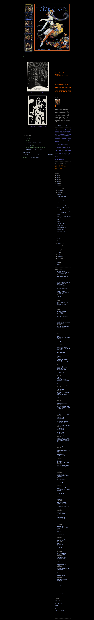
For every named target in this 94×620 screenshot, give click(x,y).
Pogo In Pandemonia (61, 557)
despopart (59, 411)
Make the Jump (60, 229)
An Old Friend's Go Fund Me (62, 277)
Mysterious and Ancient (62, 227)
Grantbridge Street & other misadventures (63, 587)
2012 (58, 187)
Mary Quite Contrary (61, 502)
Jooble (56, 605)
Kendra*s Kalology (61, 539)
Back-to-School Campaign (62, 384)
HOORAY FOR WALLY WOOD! (63, 406)
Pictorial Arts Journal (61, 474)
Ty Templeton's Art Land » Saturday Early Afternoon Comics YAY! (62, 423)
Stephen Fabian (30, 131)
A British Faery (60, 469)
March (59, 254)
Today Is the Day (60, 581)
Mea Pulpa (59, 219)
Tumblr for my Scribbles (61, 540)
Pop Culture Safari (61, 271)
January (59, 258)
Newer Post (25, 154)
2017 (58, 177)
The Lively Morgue (61, 432)
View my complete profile (61, 125)
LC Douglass (29, 145)
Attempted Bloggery (61, 311)
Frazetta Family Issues (61, 446)
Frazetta (58, 444)
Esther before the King (61, 518)
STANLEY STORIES (61, 352)
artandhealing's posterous (63, 366)
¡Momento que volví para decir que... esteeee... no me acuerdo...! (63, 564)
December (60, 188)
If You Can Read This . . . (62, 233)
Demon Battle (60, 240)
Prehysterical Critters (61, 558)
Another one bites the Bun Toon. (63, 425)
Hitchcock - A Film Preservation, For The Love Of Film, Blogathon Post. (63, 575)
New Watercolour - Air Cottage (63, 462)
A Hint (58, 235)
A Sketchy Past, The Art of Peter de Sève (63, 507)
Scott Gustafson (58, 608)
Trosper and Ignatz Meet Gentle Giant (62, 360)
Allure (58, 572)
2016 (58, 179)
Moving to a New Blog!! (61, 466)
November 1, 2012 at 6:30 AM (34, 149)
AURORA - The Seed (61, 373)
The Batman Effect (60, 418)
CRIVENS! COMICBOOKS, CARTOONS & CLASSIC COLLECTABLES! (62, 290)
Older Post (50, 154)
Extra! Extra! (60, 236)
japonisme (59, 543)
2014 (58, 183)
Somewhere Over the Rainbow (63, 205)
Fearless (59, 238)
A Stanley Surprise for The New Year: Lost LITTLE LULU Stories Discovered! (63, 355)
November (60, 190)
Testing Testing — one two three (64, 200)
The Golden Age (60, 593)
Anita (27, 138)
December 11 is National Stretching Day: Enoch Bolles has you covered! (63, 348)
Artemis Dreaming (61, 372)
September (60, 243)
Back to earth (60, 561)
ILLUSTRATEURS (60, 534)
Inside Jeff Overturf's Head (63, 465)
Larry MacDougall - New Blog (63, 568)
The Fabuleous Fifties (61, 330)
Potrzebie (59, 531)
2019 (58, 175)
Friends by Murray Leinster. (62, 550)
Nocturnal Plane (60, 225)
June (59, 248)
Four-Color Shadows (61, 388)
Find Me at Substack (61, 343)
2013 (58, 185)
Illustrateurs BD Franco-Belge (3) (63, 536)
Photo (58, 399)
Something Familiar (60, 509)
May (59, 250)
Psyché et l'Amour (61, 231)
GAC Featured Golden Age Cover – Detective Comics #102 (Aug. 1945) (63, 440)
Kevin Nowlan (60, 512)
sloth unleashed (60, 296)
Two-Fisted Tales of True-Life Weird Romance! (63, 548)
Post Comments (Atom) (34, 157)
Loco (58, 214)
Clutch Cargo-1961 (60, 389)
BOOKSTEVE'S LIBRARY (62, 276)
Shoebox (59, 591)
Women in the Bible (61, 517)
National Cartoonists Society (61, 607)
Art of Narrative (60, 454)
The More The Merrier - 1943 (62, 495)
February (60, 256)
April (59, 252)
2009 (58, 264)
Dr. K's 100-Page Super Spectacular (62, 580)
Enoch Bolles (60, 346)
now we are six (60, 544)
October (59, 192)
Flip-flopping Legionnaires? (62, 403)
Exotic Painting (60, 498)
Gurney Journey (60, 341)
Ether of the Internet (61, 554)
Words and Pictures (61, 479)
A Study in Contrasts (61, 449)
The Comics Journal (59, 610)
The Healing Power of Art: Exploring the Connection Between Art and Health (62, 368)
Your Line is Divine (61, 223)
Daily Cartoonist (58, 602)
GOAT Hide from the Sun (62, 503)
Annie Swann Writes (61, 553)
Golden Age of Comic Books (63, 438)
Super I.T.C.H (59, 590)
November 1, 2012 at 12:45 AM (34, 142)
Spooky (59, 194)
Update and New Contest (62, 394)
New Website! (59, 523)
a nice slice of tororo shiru (63, 326)
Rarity (58, 221)
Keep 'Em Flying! (61, 198)
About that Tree (60, 484)
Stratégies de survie (61, 327)
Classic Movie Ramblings (62, 316)
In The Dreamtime (61, 397)
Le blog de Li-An (60, 321)
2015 (58, 181)
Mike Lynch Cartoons (61, 281)
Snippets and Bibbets (61, 522)
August (59, 245)
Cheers (59, 203)
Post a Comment (26, 152)
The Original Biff (60, 332)
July (59, 247)
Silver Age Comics (61, 417)
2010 (58, 262)
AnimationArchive (58, 600)
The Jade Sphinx (60, 428)
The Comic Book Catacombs (63, 402)
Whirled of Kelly (60, 383)
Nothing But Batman (61, 482)
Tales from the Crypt (61, 196)
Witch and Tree (60, 569)
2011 (58, 260)
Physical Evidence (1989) (62, 317)
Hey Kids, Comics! (61, 493)
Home (38, 154)
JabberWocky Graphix (59, 603)
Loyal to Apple (60, 202)
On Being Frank (60, 526)
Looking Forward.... (60, 471)
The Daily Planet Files (61, 584)
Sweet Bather (59, 499)
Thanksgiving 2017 (60, 429)
